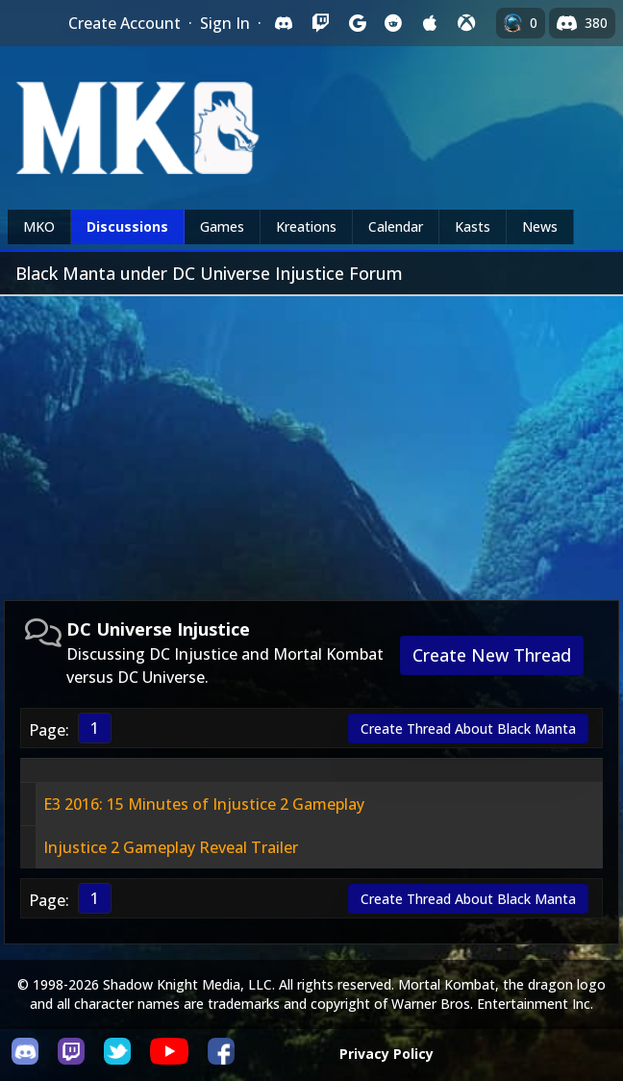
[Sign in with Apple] (429, 23)
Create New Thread (491, 654)
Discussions (127, 226)
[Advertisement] (311, 440)
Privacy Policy (386, 1053)
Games (222, 226)
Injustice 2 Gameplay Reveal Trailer (170, 847)
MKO (39, 226)
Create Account (124, 23)
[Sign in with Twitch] (320, 23)
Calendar (395, 226)
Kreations (306, 226)
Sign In (225, 23)
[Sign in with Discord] (283, 23)
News (540, 226)
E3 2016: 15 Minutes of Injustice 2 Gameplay (203, 804)
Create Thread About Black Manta (468, 728)
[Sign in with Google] (356, 23)
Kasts (472, 226)
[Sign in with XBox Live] (466, 23)
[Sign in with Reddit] (393, 23)
